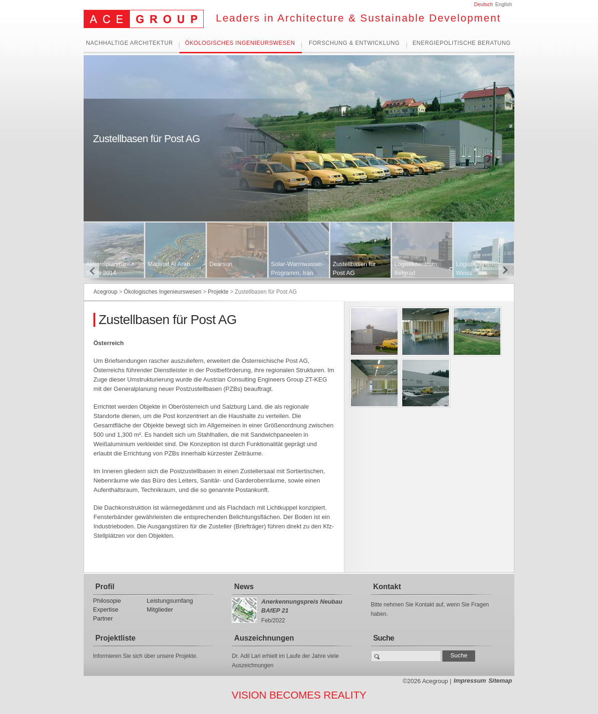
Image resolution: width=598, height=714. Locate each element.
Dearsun (220, 263)
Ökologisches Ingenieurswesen (240, 43)
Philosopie (107, 600)
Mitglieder (160, 609)
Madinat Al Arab (169, 263)
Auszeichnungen (264, 638)
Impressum (470, 680)
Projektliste (115, 638)
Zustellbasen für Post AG (354, 268)
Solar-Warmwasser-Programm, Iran (297, 268)
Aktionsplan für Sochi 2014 (106, 268)
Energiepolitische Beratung (462, 43)
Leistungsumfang (170, 600)
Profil (104, 587)
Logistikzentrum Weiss (477, 268)
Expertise (105, 609)
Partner (103, 618)
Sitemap (500, 680)
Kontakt (387, 587)
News (244, 587)
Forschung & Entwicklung (354, 43)
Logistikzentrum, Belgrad (416, 268)
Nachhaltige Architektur (129, 43)
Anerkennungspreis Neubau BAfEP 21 (301, 606)
